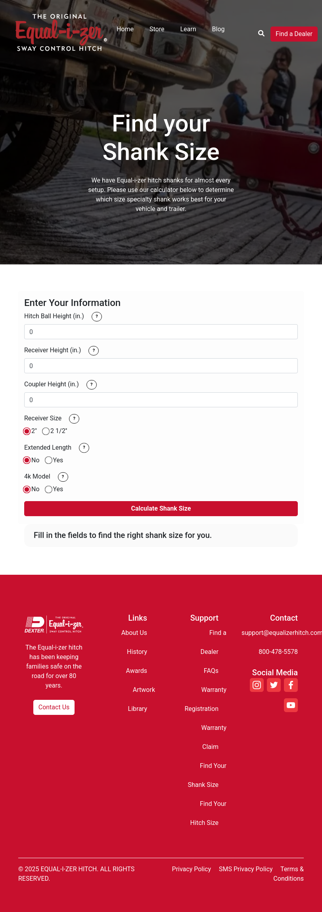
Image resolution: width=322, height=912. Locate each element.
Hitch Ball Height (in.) (54, 316)
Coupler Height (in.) (51, 384)
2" (34, 431)
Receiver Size (42, 418)
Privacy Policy (191, 869)
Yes (58, 460)
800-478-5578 (278, 652)
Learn (188, 29)
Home (125, 29)
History (137, 652)
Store (157, 29)
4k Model (37, 476)
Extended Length (47, 447)
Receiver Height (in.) (52, 350)
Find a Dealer (294, 34)
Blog (218, 29)
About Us (134, 632)
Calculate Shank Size (161, 508)
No (35, 460)
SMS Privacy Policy (245, 869)
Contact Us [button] (54, 707)
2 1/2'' (58, 431)
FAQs (211, 670)
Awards (136, 670)
